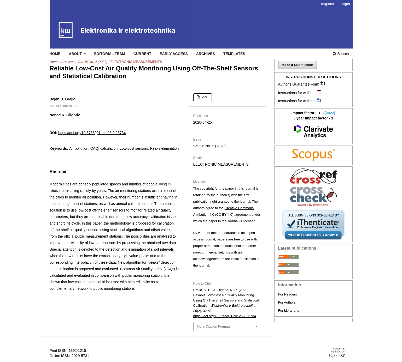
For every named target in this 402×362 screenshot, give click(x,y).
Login (345, 4)
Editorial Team (109, 54)
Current (142, 54)
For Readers (287, 294)
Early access (174, 54)
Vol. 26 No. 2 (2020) (92, 62)
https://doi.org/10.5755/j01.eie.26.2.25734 (92, 133)
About (76, 54)
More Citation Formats (214, 326)
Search (341, 54)
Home (55, 54)
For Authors (287, 302)
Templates (234, 54)
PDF (204, 97)
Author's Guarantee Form (298, 84)
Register (327, 4)
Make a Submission (297, 65)
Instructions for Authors (297, 93)
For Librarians (288, 310)
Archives (205, 54)
